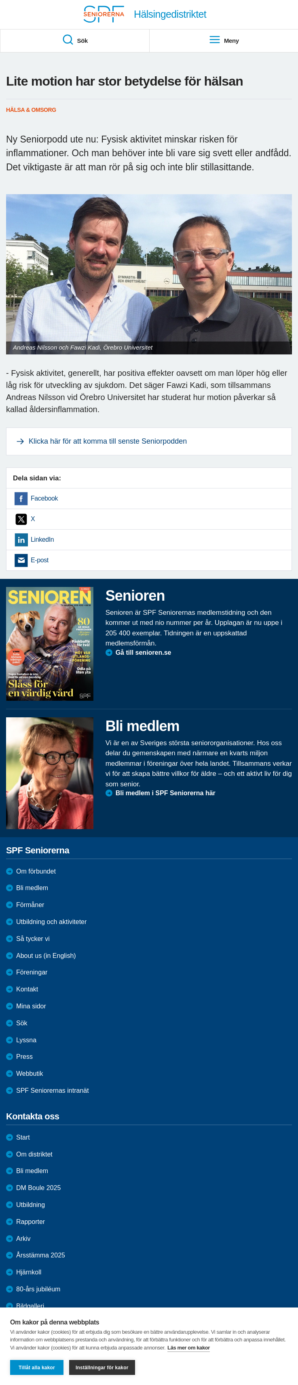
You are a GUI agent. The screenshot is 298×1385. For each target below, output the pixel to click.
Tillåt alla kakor (37, 1367)
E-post (40, 560)
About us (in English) (46, 955)
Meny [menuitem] (224, 40)
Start (23, 1137)
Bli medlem (32, 887)
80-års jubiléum (38, 1289)
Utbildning (30, 1204)
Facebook (44, 498)
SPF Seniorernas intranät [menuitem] (52, 1090)
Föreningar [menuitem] (31, 972)
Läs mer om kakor (188, 1348)
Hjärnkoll (28, 1272)
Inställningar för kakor (102, 1367)
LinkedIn (42, 539)
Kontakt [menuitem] (27, 989)
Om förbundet (36, 871)
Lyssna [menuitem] (26, 1040)
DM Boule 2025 (38, 1187)
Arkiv (23, 1238)
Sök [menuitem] (75, 40)
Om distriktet (34, 1154)
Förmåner (30, 904)
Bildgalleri (30, 1306)
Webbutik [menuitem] (29, 1073)
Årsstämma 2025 (40, 1255)
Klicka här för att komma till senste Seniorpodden (108, 441)
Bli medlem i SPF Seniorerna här (166, 793)
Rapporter (30, 1221)
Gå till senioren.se (143, 652)
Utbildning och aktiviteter (51, 921)
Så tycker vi (33, 938)
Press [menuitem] (24, 1056)
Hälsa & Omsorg (31, 110)
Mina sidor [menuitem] (31, 1006)
